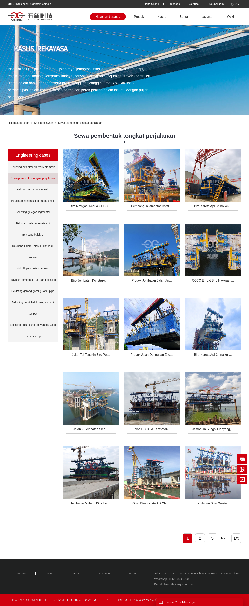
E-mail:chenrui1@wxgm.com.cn (32, 3)
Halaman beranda (108, 16)
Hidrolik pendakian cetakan (33, 268)
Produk (139, 16)
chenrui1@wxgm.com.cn (178, 584)
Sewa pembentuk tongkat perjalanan (80, 122)
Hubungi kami (216, 3)
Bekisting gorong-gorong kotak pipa (32, 291)
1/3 (236, 538)
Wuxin (231, 16)
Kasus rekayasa (43, 122)
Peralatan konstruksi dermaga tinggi (32, 200)
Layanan (207, 16)
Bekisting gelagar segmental (33, 212)
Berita (184, 16)
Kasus (161, 16)
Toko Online (152, 3)
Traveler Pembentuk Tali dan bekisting (33, 279)
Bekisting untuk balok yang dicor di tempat (33, 308)
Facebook (174, 3)
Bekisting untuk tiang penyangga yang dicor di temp (33, 330)
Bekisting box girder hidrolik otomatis (33, 166)
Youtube (194, 3)
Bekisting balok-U (33, 234)
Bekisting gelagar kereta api (33, 223)
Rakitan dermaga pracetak (33, 189)
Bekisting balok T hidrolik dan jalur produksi (32, 251)
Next (224, 538)
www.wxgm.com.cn (154, 600)
